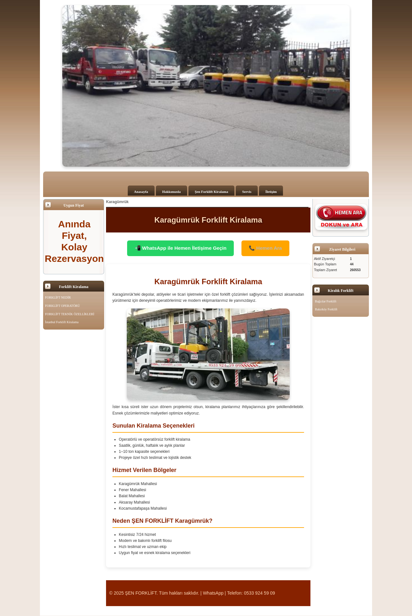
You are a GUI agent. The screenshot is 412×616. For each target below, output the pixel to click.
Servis (246, 192)
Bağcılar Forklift (325, 301)
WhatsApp (213, 593)
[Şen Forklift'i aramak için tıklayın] (341, 217)
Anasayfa (141, 192)
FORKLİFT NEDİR (58, 297)
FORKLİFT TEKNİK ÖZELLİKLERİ (69, 314)
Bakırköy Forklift (326, 309)
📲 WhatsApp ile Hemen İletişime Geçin (179, 248)
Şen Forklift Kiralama (211, 192)
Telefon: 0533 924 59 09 (251, 593)
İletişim (271, 192)
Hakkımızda (171, 192)
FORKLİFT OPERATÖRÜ (62, 306)
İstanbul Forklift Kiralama (62, 322)
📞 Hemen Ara (268, 248)
